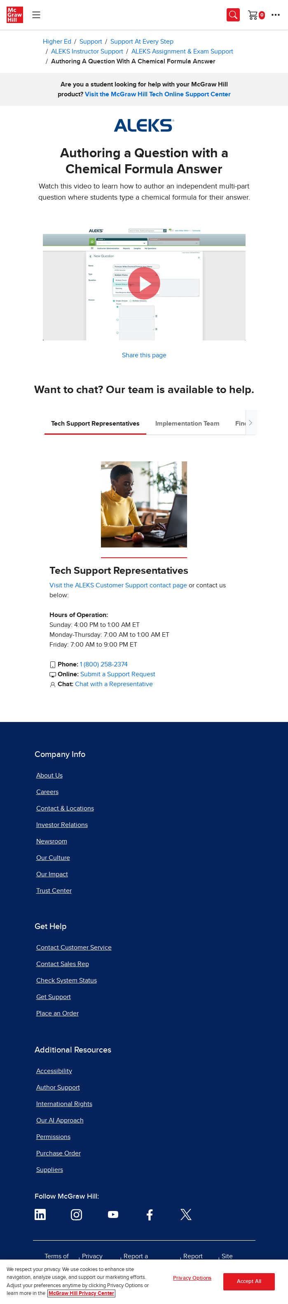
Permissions (53, 1137)
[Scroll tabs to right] (250, 422)
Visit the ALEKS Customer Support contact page (118, 585)
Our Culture (53, 858)
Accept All (249, 1284)
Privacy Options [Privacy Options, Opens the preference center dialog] (192, 1281)
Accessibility (54, 1071)
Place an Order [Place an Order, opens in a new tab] (57, 1013)
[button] (144, 283)
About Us (49, 775)
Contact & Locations (65, 808)
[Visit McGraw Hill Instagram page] (76, 1214)
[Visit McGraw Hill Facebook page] (149, 1214)
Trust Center (54, 890)
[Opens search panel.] (233, 14)
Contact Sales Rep (62, 964)
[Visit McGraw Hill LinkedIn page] (40, 1214)
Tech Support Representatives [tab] (95, 423)
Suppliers (49, 1170)
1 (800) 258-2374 (104, 664)
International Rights (64, 1104)
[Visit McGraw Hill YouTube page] (113, 1214)
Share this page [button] (144, 355)
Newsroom (51, 841)
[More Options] (275, 15)
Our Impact (52, 874)
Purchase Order (58, 1153)
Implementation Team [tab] (187, 423)
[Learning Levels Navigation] (36, 14)
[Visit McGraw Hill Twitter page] (186, 1214)
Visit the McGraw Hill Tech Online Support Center (158, 94)
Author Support (58, 1087)
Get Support (53, 997)
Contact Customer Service (74, 947)
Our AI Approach (60, 1120)
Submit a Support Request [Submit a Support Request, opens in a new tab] (117, 674)
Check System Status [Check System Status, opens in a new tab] (66, 980)
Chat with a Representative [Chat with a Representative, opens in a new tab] (114, 684)
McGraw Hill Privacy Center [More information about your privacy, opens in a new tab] (81, 1296)
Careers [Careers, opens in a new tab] (47, 792)
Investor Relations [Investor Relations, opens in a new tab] (62, 825)
